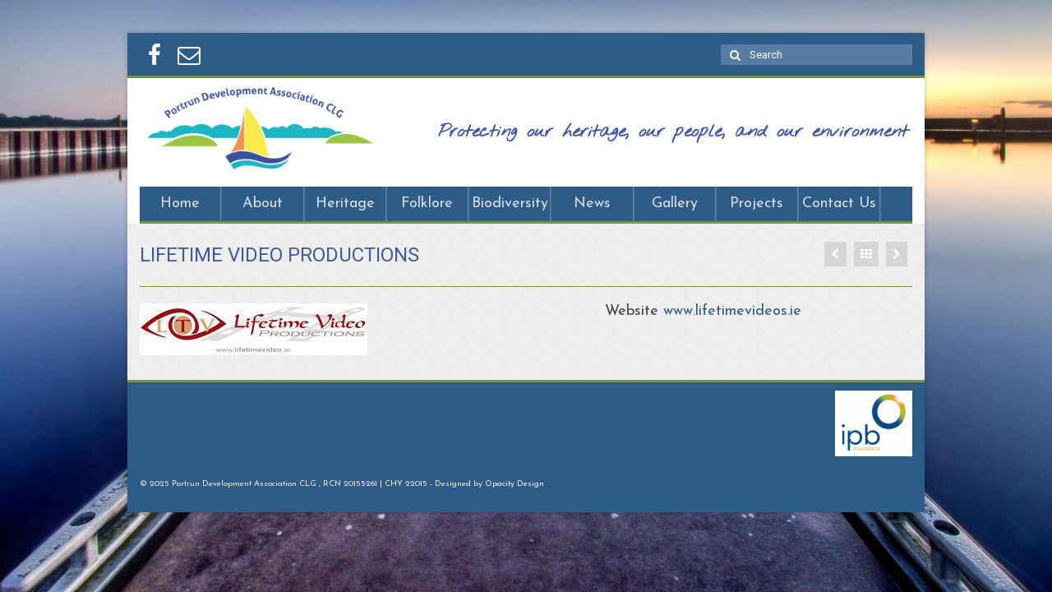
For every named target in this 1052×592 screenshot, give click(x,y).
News (592, 203)
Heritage (345, 203)
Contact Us (839, 203)
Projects (756, 203)
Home (180, 203)
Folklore (427, 203)
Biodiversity (510, 203)
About (262, 203)
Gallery (675, 203)
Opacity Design (514, 483)
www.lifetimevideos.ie (732, 311)
